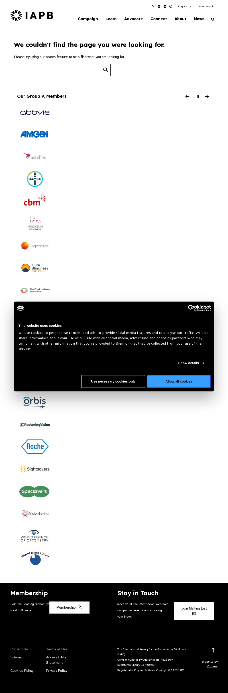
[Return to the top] (213, 650)
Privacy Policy (56, 670)
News (199, 18)
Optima (212, 666)
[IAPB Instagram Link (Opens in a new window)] (171, 6)
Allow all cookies (178, 381)
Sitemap (17, 657)
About (180, 18)
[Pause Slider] (197, 97)
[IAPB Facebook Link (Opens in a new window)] (159, 6)
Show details (188, 363)
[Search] (106, 70)
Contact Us (19, 649)
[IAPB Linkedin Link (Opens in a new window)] (165, 6)
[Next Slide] (207, 97)
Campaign (88, 18)
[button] (185, 6)
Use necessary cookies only (113, 381)
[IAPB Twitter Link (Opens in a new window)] (153, 6)
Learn (111, 18)
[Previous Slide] (187, 97)
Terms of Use (56, 649)
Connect (159, 18)
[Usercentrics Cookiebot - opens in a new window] (191, 308)
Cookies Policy (21, 670)
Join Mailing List (194, 610)
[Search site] (57, 70)
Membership (206, 6)
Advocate (133, 18)
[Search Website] (213, 19)
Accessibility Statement (56, 660)
